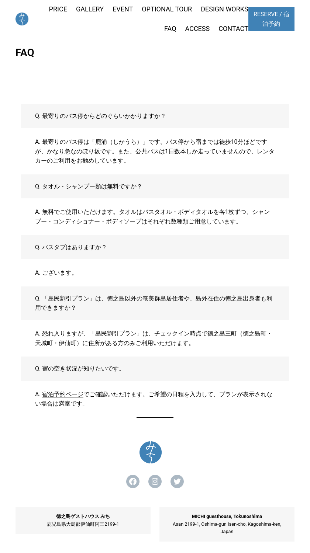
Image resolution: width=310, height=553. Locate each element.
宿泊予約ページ (62, 394)
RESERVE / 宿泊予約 (271, 19)
